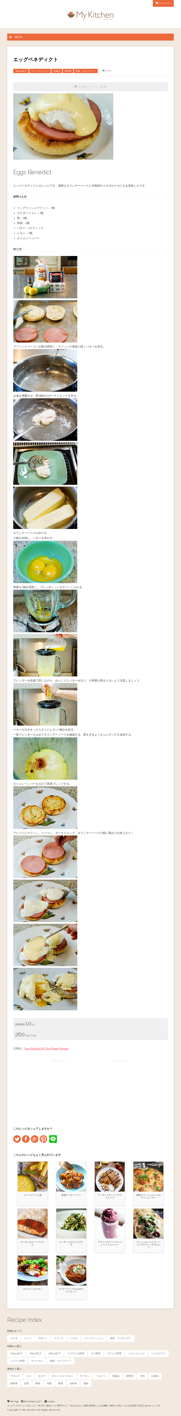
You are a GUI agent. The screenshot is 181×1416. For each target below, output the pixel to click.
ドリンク (59, 1338)
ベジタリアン (158, 1353)
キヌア (41, 1376)
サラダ (13, 1338)
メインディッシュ (40, 71)
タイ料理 (95, 1353)
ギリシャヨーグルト (62, 1376)
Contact (49, 1401)
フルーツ (101, 1376)
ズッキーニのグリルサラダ (71, 1243)
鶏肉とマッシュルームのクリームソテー (148, 1196)
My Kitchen (29, 1409)
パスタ (73, 1338)
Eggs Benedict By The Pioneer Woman (46, 1048)
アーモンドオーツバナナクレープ (110, 1196)
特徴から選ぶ (14, 1346)
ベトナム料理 (17, 1360)
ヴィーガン (37, 1360)
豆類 (26, 1383)
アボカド (15, 1376)
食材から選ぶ (14, 1368)
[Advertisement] (59, 1090)
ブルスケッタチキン (32, 1289)
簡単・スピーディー (86, 71)
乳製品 (56, 71)
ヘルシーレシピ (136, 1353)
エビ (28, 1376)
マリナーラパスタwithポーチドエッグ (71, 1290)
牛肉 (142, 1376)
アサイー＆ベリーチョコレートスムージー (110, 1243)
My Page (13, 1401)
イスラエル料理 (75, 1353)
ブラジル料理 (114, 1353)
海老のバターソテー (71, 1195)
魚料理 (73, 1383)
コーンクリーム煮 (32, 1195)
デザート (42, 1338)
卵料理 (68, 71)
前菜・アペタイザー (121, 1338)
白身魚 (155, 1376)
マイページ (163, 3)
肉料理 (13, 1383)
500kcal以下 (54, 1353)
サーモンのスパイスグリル (32, 1243)
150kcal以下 (16, 1353)
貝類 (49, 1383)
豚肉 (37, 1383)
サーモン (84, 1376)
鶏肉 (85, 1383)
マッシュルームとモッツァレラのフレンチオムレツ (148, 1245)
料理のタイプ (14, 1331)
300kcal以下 (21, 71)
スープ (27, 1338)
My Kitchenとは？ (31, 1401)
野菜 (60, 1383)
